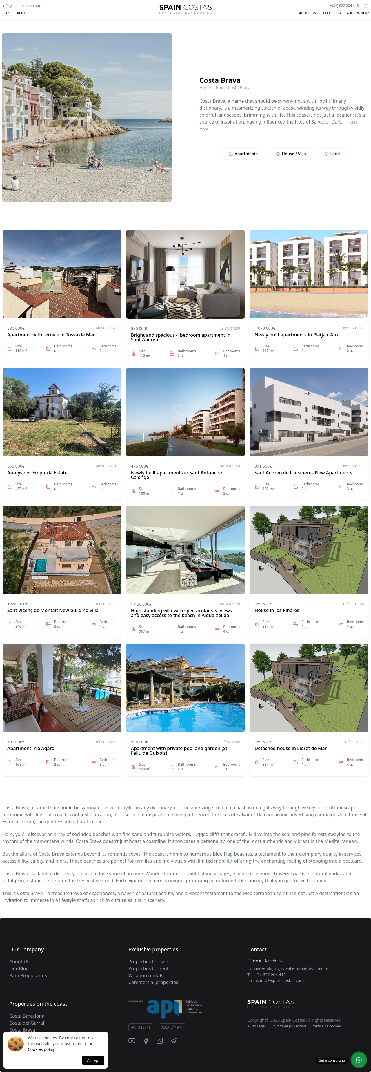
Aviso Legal (256, 1026)
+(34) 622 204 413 (344, 5)
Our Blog (19, 968)
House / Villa (291, 153)
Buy (219, 87)
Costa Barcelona (26, 1016)
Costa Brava (22, 1030)
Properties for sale (148, 961)
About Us (19, 961)
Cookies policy (41, 1049)
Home (205, 87)
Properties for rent (148, 968)
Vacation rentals (145, 975)
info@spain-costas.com (21, 5)
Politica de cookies (327, 1026)
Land (332, 153)
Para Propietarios (28, 975)
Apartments (243, 153)
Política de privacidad (288, 1026)
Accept (93, 1060)
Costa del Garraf (27, 1023)
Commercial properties (153, 982)
